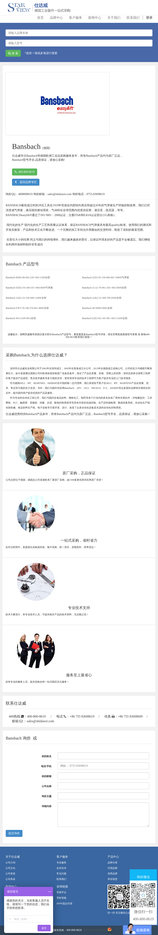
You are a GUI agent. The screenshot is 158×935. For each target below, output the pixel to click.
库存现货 (112, 879)
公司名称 (46, 786)
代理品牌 (112, 868)
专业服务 (61, 862)
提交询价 (14, 833)
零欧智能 (61, 897)
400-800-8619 (24, 171)
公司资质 (10, 873)
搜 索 (13, 53)
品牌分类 (112, 862)
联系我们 (61, 879)
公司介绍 (10, 862)
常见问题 (61, 873)
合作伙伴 (61, 868)
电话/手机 (46, 766)
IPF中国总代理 (64, 903)
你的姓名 (46, 756)
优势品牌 (112, 873)
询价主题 (46, 796)
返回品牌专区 (26, 182)
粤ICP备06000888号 (95, 930)
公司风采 (10, 879)
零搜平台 (61, 892)
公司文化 (10, 868)
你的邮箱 (46, 776)
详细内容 (46, 806)
